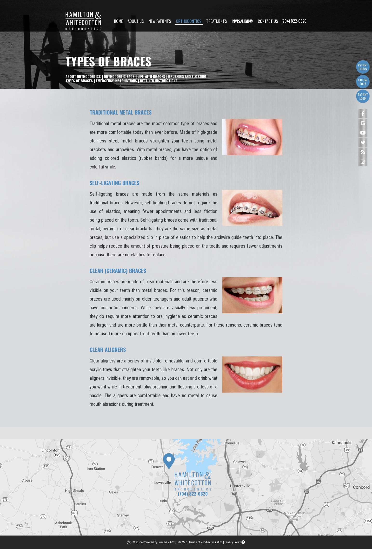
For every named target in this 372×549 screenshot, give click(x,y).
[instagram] (362, 161)
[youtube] (362, 132)
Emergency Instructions (116, 80)
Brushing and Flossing (187, 76)
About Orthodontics (83, 76)
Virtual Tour (363, 82)
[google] (362, 123)
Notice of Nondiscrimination (205, 542)
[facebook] (362, 113)
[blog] (362, 152)
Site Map (182, 542)
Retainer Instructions (158, 80)
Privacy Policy (233, 542)
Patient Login (363, 96)
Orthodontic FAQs (119, 76)
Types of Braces (79, 80)
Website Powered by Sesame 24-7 (154, 542)
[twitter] (362, 142)
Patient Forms (363, 67)
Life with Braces (151, 76)
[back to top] (243, 542)
